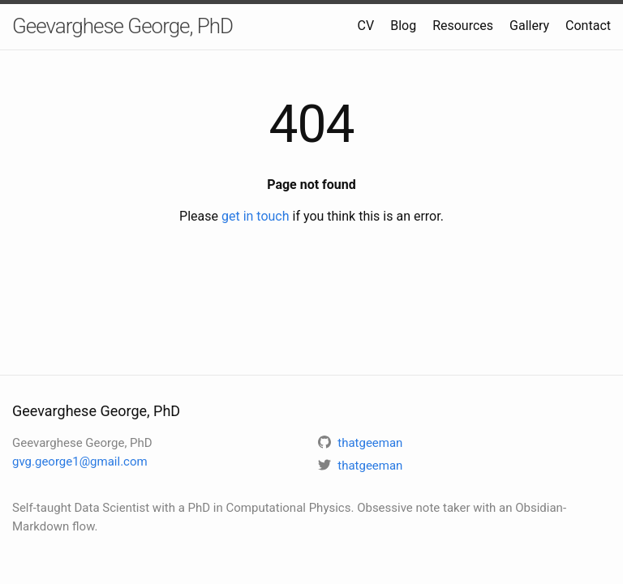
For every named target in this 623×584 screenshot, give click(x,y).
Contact (588, 25)
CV (366, 25)
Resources (462, 25)
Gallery (529, 25)
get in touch (255, 216)
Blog (403, 25)
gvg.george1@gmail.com (80, 461)
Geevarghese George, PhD (122, 26)
